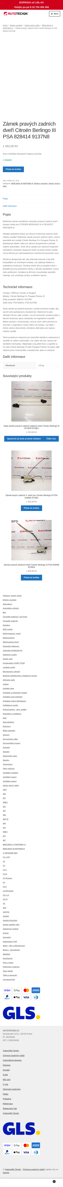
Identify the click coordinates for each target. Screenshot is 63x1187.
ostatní (6, 684)
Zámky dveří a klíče (32, 25)
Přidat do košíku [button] (31, 508)
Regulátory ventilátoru (12, 714)
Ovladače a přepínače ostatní (15, 693)
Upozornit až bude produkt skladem (24, 439)
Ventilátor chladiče (10, 773)
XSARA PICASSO (10, 921)
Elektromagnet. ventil (12, 634)
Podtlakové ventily (10, 705)
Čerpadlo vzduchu (10, 621)
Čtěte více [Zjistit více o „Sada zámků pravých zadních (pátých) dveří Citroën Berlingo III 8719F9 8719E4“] (51, 439)
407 (4, 828)
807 (4, 840)
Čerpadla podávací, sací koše (15, 617)
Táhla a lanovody (10, 975)
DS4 (4, 908)
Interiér (6, 933)
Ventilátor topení (10, 777)
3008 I (5, 802)
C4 (4, 882)
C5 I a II (6, 895)
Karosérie (7, 937)
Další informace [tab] (10, 206)
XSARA (6, 916)
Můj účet (6, 1080)
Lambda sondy (9, 667)
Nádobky (6, 954)
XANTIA (6, 912)
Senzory (6, 735)
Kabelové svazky (10, 655)
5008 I (5, 832)
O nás (5, 1084)
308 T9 (5, 819)
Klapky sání (8, 659)
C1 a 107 (6, 857)
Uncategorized (9, 980)
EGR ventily (8, 629)
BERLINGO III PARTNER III (22, 184)
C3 (4, 866)
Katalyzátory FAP (10, 942)
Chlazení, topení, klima (12, 596)
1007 (5, 790)
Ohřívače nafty (9, 680)
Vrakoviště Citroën (11, 1051)
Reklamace (8, 1104)
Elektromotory (9, 638)
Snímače (6, 748)
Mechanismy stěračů (11, 672)
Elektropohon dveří (11, 642)
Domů (5, 25)
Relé (5, 718)
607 (4, 836)
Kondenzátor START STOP (14, 663)
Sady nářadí (8, 971)
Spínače (6, 752)
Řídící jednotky (9, 731)
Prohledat (31, 1183)
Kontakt (6, 1070)
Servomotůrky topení (11, 743)
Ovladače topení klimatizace (14, 701)
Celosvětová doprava (12, 1060)
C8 (4, 904)
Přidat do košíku (13, 169)
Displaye (6, 625)
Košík (5, 1075)
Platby (5, 1094)
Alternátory (7, 604)
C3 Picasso (7, 878)
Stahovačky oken (10, 756)
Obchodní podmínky (12, 1089)
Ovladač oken (8, 688)
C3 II (5, 870)
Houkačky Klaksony (11, 646)
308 (4, 815)
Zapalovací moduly (11, 929)
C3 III (5, 874)
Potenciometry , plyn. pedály (15, 710)
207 (4, 798)
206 (4, 794)
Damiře (6, 1173)
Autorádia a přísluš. (11, 608)
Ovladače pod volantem (12, 697)
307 (4, 811)
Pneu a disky (8, 963)
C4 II (5, 887)
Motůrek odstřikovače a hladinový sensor (20, 676)
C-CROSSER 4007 (10, 853)
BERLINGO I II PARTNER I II (14, 845)
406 (4, 823)
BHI (4, 613)
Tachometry (8, 764)
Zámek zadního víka (11, 925)
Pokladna (7, 1099)
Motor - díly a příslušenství (14, 946)
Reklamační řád (10, 1109)
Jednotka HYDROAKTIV (13, 651)
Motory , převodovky (11, 950)
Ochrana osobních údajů (14, 1056)
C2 (4, 861)
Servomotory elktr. (10, 739)
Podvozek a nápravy (11, 967)
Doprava (6, 1065)
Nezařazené (7, 958)
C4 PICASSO (8, 891)
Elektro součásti (16, 25)
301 (4, 807)
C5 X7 (5, 899)
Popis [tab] (5, 199)
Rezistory (7, 726)
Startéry (6, 760)
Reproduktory (8, 722)
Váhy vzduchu (9, 769)
